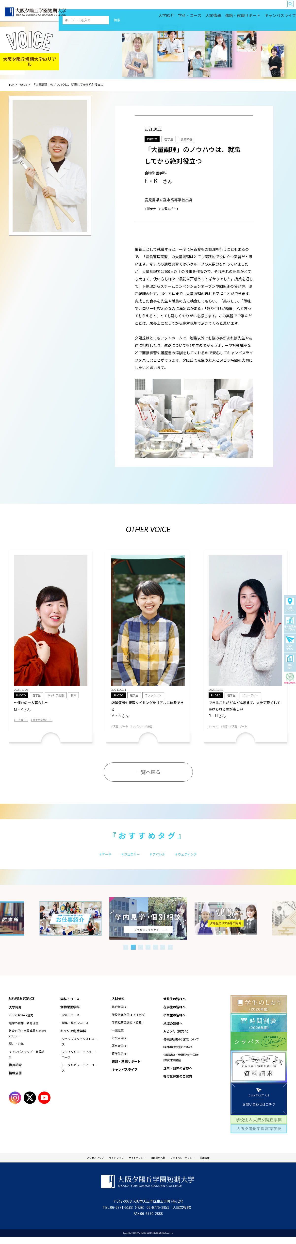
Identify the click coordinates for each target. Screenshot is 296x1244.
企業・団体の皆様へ (275, 8)
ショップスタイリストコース (79, 1048)
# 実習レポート (174, 208)
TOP (12, 84)
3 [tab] (140, 952)
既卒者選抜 (119, 1051)
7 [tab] (170, 952)
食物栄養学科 (70, 1012)
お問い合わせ (290, 643)
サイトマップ (106, 1163)
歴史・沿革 (16, 1049)
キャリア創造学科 (74, 1037)
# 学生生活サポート (47, 722)
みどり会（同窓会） (176, 1038)
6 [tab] (162, 952)
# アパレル (141, 729)
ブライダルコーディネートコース (79, 1061)
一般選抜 (118, 1036)
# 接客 (155, 729)
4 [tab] (148, 952)
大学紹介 (195, 17)
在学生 (173, 138)
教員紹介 (16, 1070)
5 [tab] (155, 952)
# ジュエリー (126, 858)
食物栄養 (193, 138)
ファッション (155, 695)
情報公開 (16, 1079)
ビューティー (252, 695)
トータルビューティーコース (79, 1074)
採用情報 (222, 1163)
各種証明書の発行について (181, 1046)
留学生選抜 (119, 1059)
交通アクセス (290, 605)
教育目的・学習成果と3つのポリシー (27, 1039)
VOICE (24, 84)
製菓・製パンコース (75, 1029)
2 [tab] (133, 952)
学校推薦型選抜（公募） (128, 1028)
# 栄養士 (151, 208)
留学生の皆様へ (234, 8)
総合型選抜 (119, 1012)
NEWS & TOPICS (21, 1003)
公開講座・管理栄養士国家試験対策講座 (181, 1064)
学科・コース (214, 17)
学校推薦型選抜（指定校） (129, 1020)
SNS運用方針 (161, 1163)
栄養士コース (70, 1021)
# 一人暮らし (22, 722)
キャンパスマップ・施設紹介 (26, 1060)
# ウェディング (195, 858)
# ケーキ (94, 858)
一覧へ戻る (148, 775)
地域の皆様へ (254, 8)
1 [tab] (125, 952)
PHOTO (153, 138)
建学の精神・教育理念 (23, 1028)
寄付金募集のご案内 (290, 624)
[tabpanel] (148, 923)
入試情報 (232, 17)
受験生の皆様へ (172, 8)
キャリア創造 (57, 695)
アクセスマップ (79, 1163)
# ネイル (214, 729)
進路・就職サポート (255, 17)
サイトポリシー (134, 1163)
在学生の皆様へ (193, 8)
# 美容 (227, 729)
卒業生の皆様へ (213, 8)
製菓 (76, 695)
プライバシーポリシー (193, 1163)
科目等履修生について (178, 1054)
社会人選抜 (119, 1044)
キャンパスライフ (283, 17)
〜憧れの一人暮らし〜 (50, 707)
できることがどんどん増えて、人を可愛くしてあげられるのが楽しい (245, 711)
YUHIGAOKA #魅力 (21, 1021)
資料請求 (290, 662)
